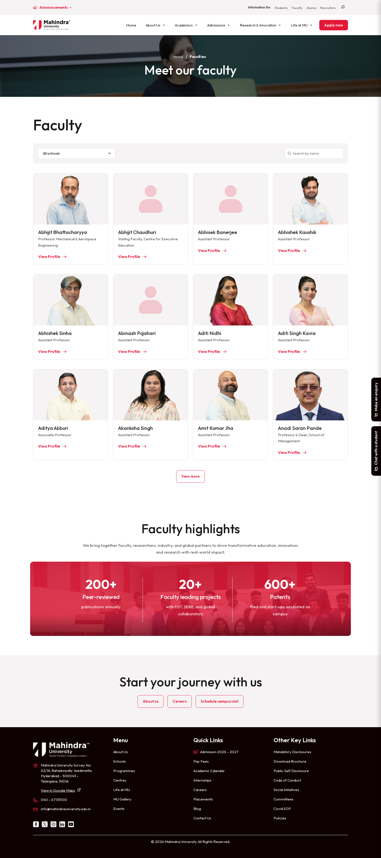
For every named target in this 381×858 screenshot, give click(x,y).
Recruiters (328, 8)
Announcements (54, 7)
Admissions (218, 25)
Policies (280, 818)
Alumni (311, 8)
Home (131, 25)
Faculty (297, 8)
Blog (197, 808)
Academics (186, 25)
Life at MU (302, 25)
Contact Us (202, 818)
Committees (284, 799)
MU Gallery (122, 799)
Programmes (124, 770)
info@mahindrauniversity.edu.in (66, 809)
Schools (119, 761)
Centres (119, 780)
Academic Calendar (209, 770)
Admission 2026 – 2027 (219, 752)
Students (281, 8)
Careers (180, 701)
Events (118, 808)
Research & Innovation (260, 25)
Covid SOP (282, 808)
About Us (155, 25)
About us (150, 701)
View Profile (49, 256)
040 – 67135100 (54, 799)
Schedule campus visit (219, 701)
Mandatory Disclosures (292, 752)
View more (190, 476)
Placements (203, 799)
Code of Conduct (287, 780)
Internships (202, 780)
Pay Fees (201, 761)
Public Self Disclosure (291, 770)
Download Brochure (290, 761)
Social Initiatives (286, 789)
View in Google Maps (58, 790)
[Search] (343, 7)
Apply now (333, 25)
